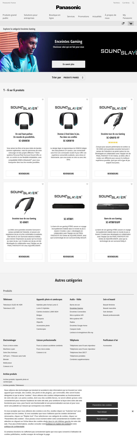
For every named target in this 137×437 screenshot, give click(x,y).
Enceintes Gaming (76, 308)
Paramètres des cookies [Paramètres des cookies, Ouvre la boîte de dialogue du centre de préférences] (102, 405)
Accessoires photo (43, 326)
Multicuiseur (7, 363)
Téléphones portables (77, 356)
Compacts (40, 319)
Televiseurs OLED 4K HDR (12, 305)
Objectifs (40, 322)
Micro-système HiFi (77, 315)
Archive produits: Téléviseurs (13, 385)
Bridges (39, 315)
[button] (43, 100)
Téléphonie (74, 340)
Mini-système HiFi (76, 319)
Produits (7, 291)
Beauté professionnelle (111, 315)
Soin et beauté (109, 299)
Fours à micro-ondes (10, 346)
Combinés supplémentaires (79, 359)
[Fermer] (133, 411)
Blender (6, 359)
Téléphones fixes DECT (78, 352)
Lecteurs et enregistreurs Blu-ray (81, 332)
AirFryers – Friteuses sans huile (14, 356)
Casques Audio (75, 329)
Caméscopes (41, 329)
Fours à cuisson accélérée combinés (50, 346)
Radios (72, 322)
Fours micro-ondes (43, 349)
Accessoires (107, 346)
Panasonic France (9, 3)
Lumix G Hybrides (43, 308)
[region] (68, 411)
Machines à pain (9, 349)
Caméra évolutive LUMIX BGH (47, 312)
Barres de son (75, 305)
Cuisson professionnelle (47, 340)
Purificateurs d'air (110, 340)
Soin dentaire (108, 312)
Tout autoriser (102, 419)
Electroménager (9, 340)
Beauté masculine (109, 308)
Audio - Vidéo (75, 299)
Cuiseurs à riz (8, 366)
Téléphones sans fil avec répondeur (82, 349)
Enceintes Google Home (78, 326)
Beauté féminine (109, 305)
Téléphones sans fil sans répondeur (82, 346)
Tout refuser (102, 412)
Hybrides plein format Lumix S (47, 305)
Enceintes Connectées (78, 312)
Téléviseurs (7, 299)
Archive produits (10, 374)
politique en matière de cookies (58, 424)
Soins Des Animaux (10, 352)
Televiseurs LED (9, 308)
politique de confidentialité (14, 427)
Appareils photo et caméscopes (49, 299)
